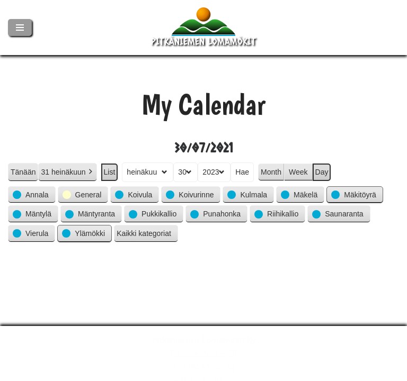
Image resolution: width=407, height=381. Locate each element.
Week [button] (298, 171)
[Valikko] (20, 27)
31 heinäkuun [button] (67, 171)
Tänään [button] (23, 171)
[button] (32, 194)
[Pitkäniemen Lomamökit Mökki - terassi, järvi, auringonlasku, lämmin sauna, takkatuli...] (203, 27)
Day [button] (322, 171)
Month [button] (271, 171)
